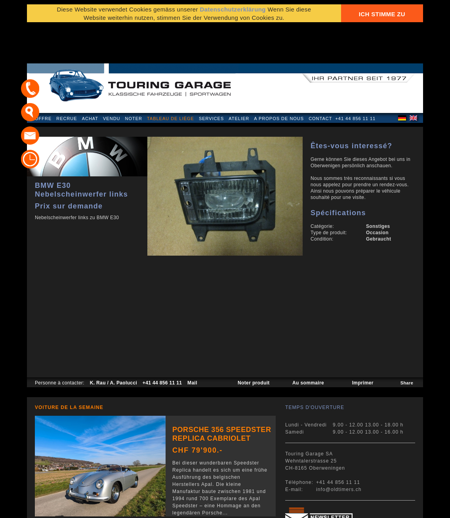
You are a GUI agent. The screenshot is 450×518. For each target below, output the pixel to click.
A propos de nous (279, 80)
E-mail (322, 508)
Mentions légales (58, 508)
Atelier (239, 80)
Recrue (66, 80)
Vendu (111, 80)
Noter (133, 80)
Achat (90, 80)
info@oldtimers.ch (339, 452)
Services (211, 80)
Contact (320, 80)
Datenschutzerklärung (233, 13)
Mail (192, 345)
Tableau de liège (170, 80)
